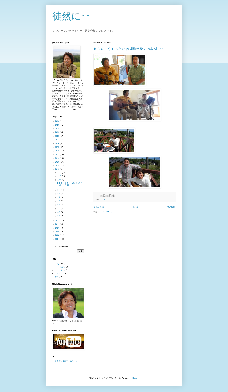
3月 (59, 212)
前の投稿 (171, 207)
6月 (59, 201)
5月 (59, 205)
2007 (57, 239)
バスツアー (59, 273)
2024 (57, 129)
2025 (57, 125)
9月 (59, 190)
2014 (57, 165)
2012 (57, 220)
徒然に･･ (71, 16)
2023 (57, 132)
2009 (57, 232)
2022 (57, 136)
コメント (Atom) (105, 211)
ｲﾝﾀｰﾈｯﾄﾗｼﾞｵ (60, 267)
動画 (56, 277)
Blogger (135, 378)
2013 (57, 169)
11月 (59, 176)
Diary (103, 199)
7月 (59, 197)
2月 (59, 216)
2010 (57, 228)
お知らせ (58, 270)
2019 (57, 147)
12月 (59, 172)
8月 (59, 194)
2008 (57, 235)
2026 (57, 121)
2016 (57, 158)
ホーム (135, 207)
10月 (59, 180)
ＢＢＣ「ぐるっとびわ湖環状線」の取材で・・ (130, 49)
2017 (57, 154)
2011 (57, 224)
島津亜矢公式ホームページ (66, 361)
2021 (57, 140)
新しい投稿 (99, 207)
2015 (57, 162)
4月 (59, 208)
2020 (57, 143)
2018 (57, 151)
